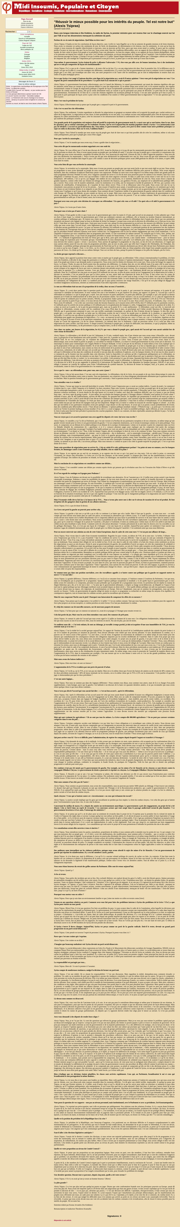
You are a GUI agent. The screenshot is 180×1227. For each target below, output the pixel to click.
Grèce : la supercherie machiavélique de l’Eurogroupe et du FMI (27, 86)
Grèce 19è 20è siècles (27, 63)
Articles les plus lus (27, 25)
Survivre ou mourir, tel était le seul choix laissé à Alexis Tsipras (26, 103)
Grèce (27, 52)
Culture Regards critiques (27, 40)
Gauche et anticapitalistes (27, 38)
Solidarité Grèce (27, 76)
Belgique (27, 58)
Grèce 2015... (27, 61)
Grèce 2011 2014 (27, 67)
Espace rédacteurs (27, 27)
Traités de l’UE (27, 45)
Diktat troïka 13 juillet (27, 70)
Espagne (27, 56)
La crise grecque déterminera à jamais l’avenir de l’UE (23, 94)
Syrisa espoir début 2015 (27, 74)
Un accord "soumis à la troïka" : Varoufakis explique (23, 96)
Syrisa (27, 65)
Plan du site (27, 21)
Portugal (27, 54)
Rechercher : (10, 32)
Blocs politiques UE (27, 49)
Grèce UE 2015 (27, 72)
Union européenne (27, 34)
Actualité (27, 36)
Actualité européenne (27, 47)
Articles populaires (27, 23)
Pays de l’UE (27, 43)
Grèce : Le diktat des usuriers (15, 88)
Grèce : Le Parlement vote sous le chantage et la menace (25, 98)
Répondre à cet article (62, 1220)
